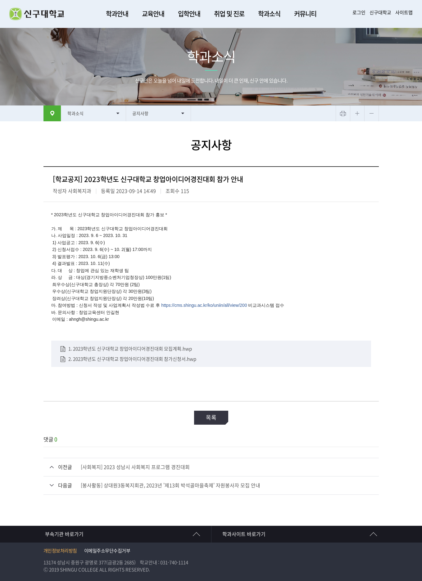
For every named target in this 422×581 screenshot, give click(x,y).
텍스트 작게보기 (371, 113)
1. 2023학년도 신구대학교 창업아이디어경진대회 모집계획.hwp (130, 348)
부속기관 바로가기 (64, 534)
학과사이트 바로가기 (243, 534)
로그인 (358, 12)
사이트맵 (404, 12)
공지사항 (140, 113)
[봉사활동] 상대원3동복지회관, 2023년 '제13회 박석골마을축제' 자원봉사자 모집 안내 (170, 485)
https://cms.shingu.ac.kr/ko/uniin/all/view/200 (204, 305)
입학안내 (189, 14)
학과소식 (269, 14)
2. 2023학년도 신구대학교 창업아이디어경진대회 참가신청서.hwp (132, 358)
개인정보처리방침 (60, 550)
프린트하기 (343, 113)
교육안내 (153, 14)
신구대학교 (380, 12)
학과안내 (117, 14)
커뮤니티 (305, 14)
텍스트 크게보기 (357, 113)
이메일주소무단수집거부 (107, 550)
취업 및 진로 (229, 14)
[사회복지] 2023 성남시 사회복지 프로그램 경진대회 (135, 467)
